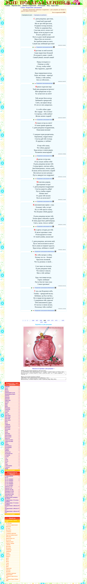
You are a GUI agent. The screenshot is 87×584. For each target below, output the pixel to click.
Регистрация (41, 5)
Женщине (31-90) (9, 492)
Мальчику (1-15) (9, 494)
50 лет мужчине (9, 483)
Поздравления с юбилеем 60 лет (12, 513)
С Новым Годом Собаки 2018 (12, 581)
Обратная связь (16, 5)
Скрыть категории (12, 471)
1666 (33, 320)
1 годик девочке (9, 477)
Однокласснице (9, 442)
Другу (6, 404)
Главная (7, 5)
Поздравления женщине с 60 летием (11, 499)
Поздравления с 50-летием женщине (12, 502)
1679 (41, 322)
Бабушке (7, 387)
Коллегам (8, 541)
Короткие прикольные (12, 536)
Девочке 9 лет (8, 489)
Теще (6, 465)
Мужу (6, 433)
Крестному (8, 421)
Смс (6, 459)
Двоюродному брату (10, 395)
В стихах (8, 529)
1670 (48, 320)
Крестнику (8, 416)
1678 (63, 320)
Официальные (9, 543)
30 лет (6, 478)
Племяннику (8, 447)
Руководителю (8, 454)
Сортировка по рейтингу (40, 15)
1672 (56, 320)
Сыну (6, 460)
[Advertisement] (43, 316)
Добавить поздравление (29, 5)
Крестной (7, 419)
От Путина (9, 524)
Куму (6, 424)
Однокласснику (9, 441)
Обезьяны (8, 538)
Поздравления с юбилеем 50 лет (12, 507)
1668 (41, 320)
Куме (6, 422)
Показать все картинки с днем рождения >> (43, 368)
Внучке (7, 392)
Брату (6, 389)
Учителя (7, 468)
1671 (52, 320)
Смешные (8, 532)
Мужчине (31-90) (9, 495)
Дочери (7, 403)
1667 (37, 320)
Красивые (8, 531)
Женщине (7, 409)
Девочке (7, 397)
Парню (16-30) (8, 497)
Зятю (6, 413)
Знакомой (7, 410)
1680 (45, 322)
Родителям (8, 453)
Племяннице (8, 448)
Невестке (7, 439)
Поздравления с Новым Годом (11, 522)
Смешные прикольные (12, 526)
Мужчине (7, 435)
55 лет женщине (9, 484)
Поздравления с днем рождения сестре (44, 119)
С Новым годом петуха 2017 (12, 578)
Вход (48, 5)
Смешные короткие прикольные (11, 575)
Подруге (7, 450)
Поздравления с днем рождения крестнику (45, 47)
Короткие (8, 527)
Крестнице (8, 418)
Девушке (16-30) (9, 491)
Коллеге (7, 415)
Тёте (6, 463)
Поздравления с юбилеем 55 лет (12, 510)
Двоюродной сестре (10, 393)
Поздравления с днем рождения (34, 7)
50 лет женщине (9, 481)
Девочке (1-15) (8, 487)
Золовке (7, 412)
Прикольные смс (10, 539)
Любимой (7, 425)
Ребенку (7, 451)
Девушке (7, 398)
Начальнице (8, 438)
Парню (7, 445)
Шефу (6, 470)
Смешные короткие (11, 534)
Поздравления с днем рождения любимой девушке (44, 251)
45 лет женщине (9, 480)
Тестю (6, 462)
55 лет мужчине (9, 486)
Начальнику (8, 436)
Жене (6, 407)
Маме (6, 431)
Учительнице (8, 466)
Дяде (6, 406)
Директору (8, 401)
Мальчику (7, 428)
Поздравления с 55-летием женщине (12, 505)
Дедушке (7, 400)
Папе (6, 444)
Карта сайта (54, 5)
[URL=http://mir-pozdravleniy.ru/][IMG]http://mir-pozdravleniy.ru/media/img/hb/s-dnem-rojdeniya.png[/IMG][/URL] (43, 379)
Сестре (7, 457)
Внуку (6, 390)
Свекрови (7, 456)
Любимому (8, 427)
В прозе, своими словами (10, 545)
